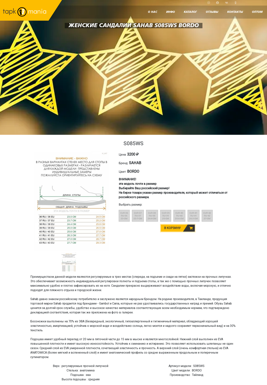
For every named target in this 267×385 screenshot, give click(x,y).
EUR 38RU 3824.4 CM (152, 216)
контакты (235, 12)
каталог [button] (190, 12)
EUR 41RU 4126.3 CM (193, 216)
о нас (152, 12)
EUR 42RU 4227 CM (207, 216)
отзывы (212, 12)
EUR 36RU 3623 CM (124, 216)
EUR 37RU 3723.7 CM (138, 216)
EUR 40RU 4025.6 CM (179, 216)
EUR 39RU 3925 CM (166, 216)
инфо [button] (170, 12)
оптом (257, 12)
